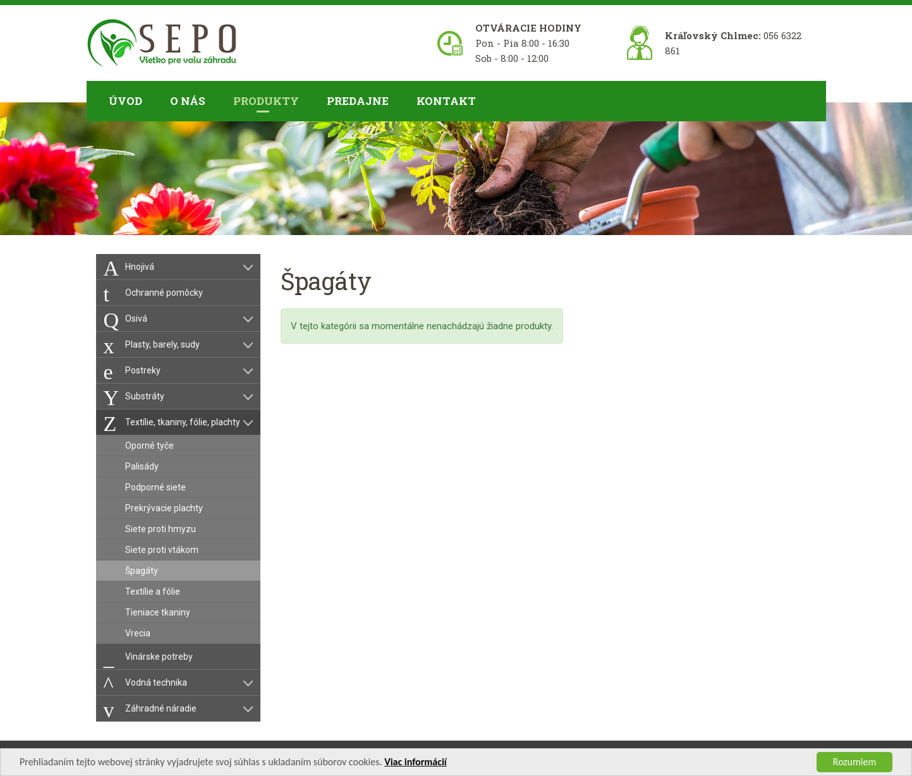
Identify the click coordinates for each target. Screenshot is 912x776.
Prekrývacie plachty (164, 508)
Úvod (125, 101)
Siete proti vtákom (161, 550)
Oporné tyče (149, 445)
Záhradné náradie (161, 708)
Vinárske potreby (159, 657)
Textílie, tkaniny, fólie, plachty (182, 422)
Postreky (143, 370)
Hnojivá (139, 267)
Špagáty (141, 571)
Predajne (358, 101)
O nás (187, 101)
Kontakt (446, 101)
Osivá (136, 318)
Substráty (144, 396)
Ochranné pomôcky (164, 293)
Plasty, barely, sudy (162, 344)
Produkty (266, 101)
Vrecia (137, 633)
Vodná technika (156, 682)
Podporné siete (155, 487)
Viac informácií (415, 764)
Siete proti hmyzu (160, 529)
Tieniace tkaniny (157, 612)
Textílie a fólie (152, 591)
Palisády (142, 466)
